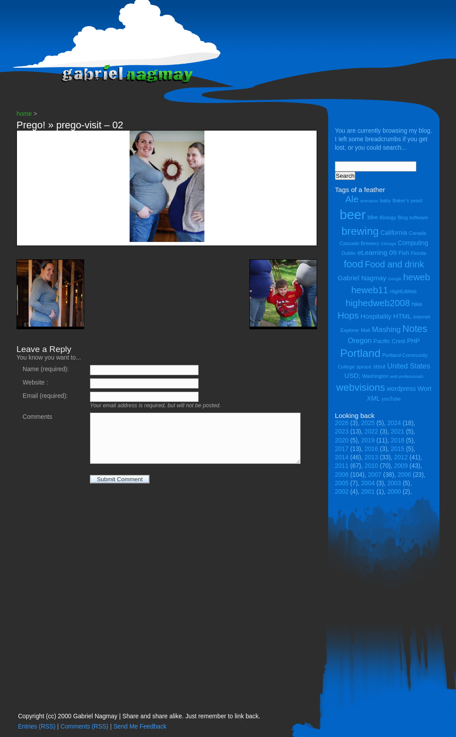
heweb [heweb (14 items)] (416, 277)
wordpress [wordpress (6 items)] (401, 388)
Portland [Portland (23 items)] (360, 353)
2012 (401, 457)
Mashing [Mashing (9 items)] (386, 329)
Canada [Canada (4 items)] (417, 233)
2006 (404, 474)
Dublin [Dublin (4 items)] (349, 253)
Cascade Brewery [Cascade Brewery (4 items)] (359, 243)
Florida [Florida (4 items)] (418, 253)
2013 (372, 457)
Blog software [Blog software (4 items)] (413, 217)
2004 (368, 483)
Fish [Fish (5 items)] (404, 253)
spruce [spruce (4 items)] (363, 366)
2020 (342, 440)
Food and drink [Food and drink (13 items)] (394, 264)
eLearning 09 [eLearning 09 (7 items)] (377, 252)
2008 (342, 474)
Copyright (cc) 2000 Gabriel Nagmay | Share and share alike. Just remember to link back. (139, 716)
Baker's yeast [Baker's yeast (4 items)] (407, 200)
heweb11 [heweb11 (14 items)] (369, 290)
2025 (368, 423)
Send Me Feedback (140, 726)
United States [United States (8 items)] (408, 366)
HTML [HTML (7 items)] (402, 316)
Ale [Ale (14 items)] (351, 199)
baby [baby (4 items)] (385, 200)
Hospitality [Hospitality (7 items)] (376, 316)
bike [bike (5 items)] (372, 217)
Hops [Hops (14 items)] (348, 315)
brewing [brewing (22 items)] (360, 231)
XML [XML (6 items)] (373, 398)
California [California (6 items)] (393, 232)
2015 (397, 449)
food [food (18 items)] (353, 264)
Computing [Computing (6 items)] (413, 242)
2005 (342, 483)
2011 (342, 466)
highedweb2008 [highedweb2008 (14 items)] (378, 303)
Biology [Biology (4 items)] (387, 217)
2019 (368, 440)
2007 (375, 474)
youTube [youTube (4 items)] (391, 398)
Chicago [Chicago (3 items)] (388, 244)
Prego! (30, 125)
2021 (397, 431)
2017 (342, 449)
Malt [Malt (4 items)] (365, 330)
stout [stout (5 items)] (379, 366)
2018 (397, 440)
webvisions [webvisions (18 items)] (360, 387)
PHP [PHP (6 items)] (413, 340)
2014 (342, 457)
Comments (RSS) (85, 726)
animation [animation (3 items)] (369, 201)
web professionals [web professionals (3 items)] (406, 376)
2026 (342, 423)
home (24, 114)
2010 (372, 466)
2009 (401, 466)
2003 (394, 483)
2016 (372, 449)
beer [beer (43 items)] (353, 214)
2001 (368, 491)
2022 (372, 431)
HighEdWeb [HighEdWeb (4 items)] (403, 291)
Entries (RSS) (36, 726)
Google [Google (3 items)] (394, 279)
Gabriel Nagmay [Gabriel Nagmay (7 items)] (362, 278)
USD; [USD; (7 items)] (352, 375)
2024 (394, 423)
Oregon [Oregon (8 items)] (360, 340)
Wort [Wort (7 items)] (424, 388)
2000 (394, 491)
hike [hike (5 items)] (416, 304)
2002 (342, 491)
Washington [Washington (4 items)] (375, 376)
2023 (342, 431)
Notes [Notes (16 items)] (414, 328)
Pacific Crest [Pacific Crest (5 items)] (389, 341)
